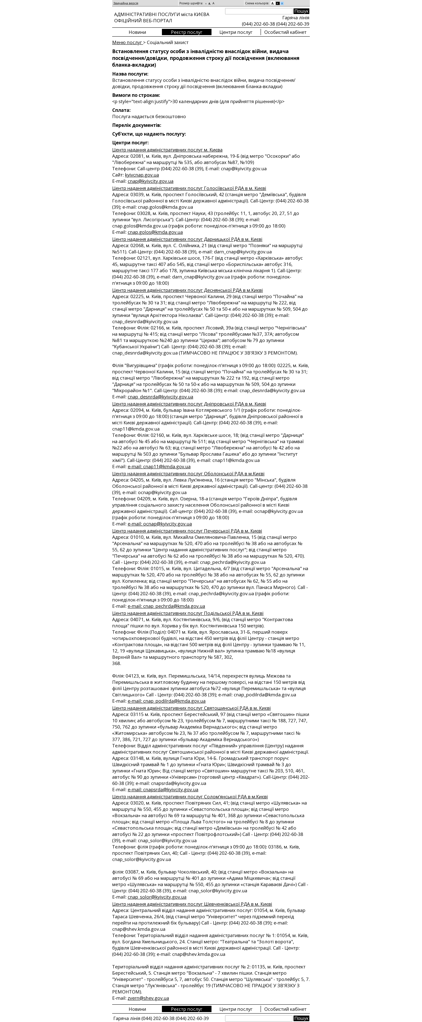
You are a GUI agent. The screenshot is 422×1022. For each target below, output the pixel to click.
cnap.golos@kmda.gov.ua (155, 232)
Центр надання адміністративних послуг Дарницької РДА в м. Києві (187, 239)
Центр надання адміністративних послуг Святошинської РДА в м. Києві (191, 708)
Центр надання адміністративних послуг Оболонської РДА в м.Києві (188, 473)
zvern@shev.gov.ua (148, 998)
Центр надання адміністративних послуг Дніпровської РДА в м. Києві (189, 404)
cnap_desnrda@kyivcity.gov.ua (160, 396)
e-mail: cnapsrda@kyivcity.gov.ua (163, 789)
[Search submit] (301, 11)
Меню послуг (127, 42)
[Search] (258, 11)
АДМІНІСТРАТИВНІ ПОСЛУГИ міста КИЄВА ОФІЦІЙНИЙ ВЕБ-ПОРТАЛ (161, 17)
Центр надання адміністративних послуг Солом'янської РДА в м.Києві (190, 796)
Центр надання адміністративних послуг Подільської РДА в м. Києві (188, 613)
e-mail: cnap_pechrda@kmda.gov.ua (166, 606)
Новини (137, 32)
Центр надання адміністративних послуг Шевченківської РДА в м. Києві (192, 904)
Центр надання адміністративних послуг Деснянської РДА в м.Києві (187, 290)
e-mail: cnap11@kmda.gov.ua (159, 466)
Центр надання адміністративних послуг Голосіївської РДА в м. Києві (189, 188)
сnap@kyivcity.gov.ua (150, 181)
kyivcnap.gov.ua (142, 175)
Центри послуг (236, 32)
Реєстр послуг (186, 32)
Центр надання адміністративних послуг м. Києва (167, 149)
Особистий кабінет (285, 32)
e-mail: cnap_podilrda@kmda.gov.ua (167, 701)
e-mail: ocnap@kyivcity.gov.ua (160, 523)
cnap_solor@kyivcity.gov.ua (157, 897)
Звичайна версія (125, 3)
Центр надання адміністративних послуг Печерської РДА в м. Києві (187, 531)
